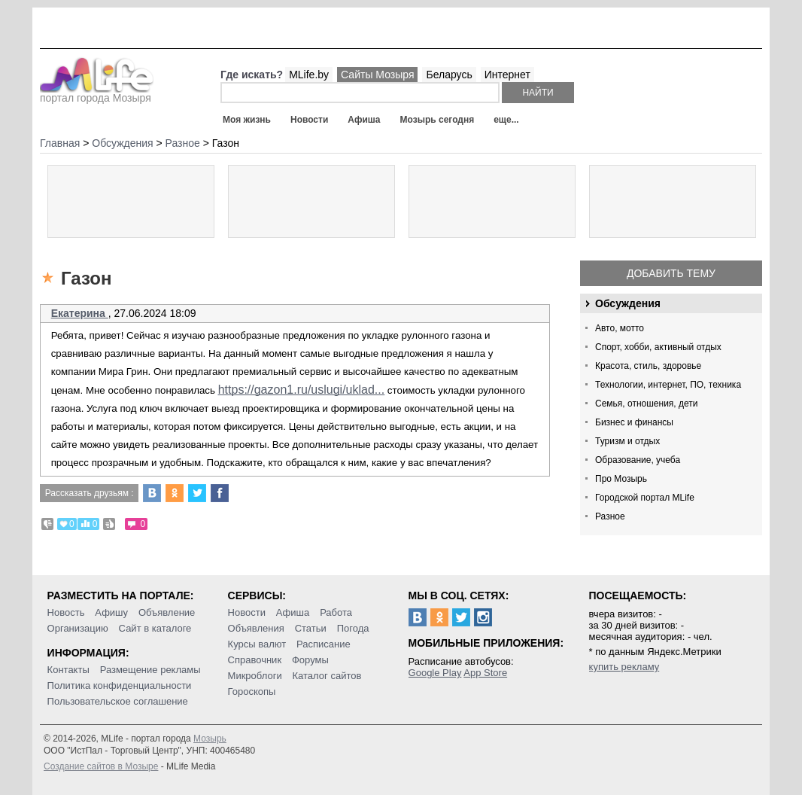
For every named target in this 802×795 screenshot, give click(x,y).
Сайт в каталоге (155, 628)
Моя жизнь (247, 119)
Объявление (166, 612)
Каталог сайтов (327, 675)
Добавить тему (671, 273)
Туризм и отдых (627, 441)
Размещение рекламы (150, 669)
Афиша (364, 119)
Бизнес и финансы (634, 422)
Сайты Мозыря (377, 75)
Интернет (507, 75)
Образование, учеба (637, 460)
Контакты (68, 669)
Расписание (323, 644)
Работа (336, 612)
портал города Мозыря (96, 93)
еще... (506, 119)
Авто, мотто (619, 328)
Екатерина (79, 313)
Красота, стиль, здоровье (648, 366)
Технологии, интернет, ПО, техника (668, 384)
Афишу (111, 612)
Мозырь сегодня (437, 119)
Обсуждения (628, 303)
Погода (353, 628)
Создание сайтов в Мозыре (101, 766)
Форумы (310, 660)
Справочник (255, 660)
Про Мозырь (621, 479)
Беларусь (449, 75)
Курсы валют (257, 644)
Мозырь (209, 738)
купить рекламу (624, 666)
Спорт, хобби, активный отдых (658, 347)
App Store (485, 672)
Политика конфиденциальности (119, 685)
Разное (610, 516)
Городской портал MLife (644, 497)
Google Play (435, 672)
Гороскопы (252, 691)
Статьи (311, 628)
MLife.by (309, 75)
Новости (309, 119)
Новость (66, 612)
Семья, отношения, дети (646, 403)
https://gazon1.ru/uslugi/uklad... (301, 389)
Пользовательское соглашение (117, 701)
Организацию (77, 628)
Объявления (256, 628)
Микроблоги (255, 675)
